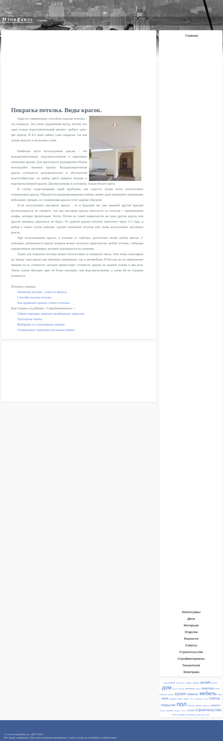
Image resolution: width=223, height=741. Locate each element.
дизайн (205, 682)
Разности (191, 638)
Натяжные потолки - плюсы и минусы (42, 292)
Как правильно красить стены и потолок (44, 302)
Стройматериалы (191, 658)
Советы (191, 645)
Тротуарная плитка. (30, 319)
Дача (191, 618)
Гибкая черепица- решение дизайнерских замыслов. (51, 313)
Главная (42, 20)
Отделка (191, 632)
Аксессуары (191, 612)
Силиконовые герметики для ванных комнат (46, 330)
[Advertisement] (188, 712)
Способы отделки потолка (34, 297)
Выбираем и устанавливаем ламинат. (41, 324)
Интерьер (191, 625)
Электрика (191, 672)
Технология (191, 665)
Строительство (191, 652)
